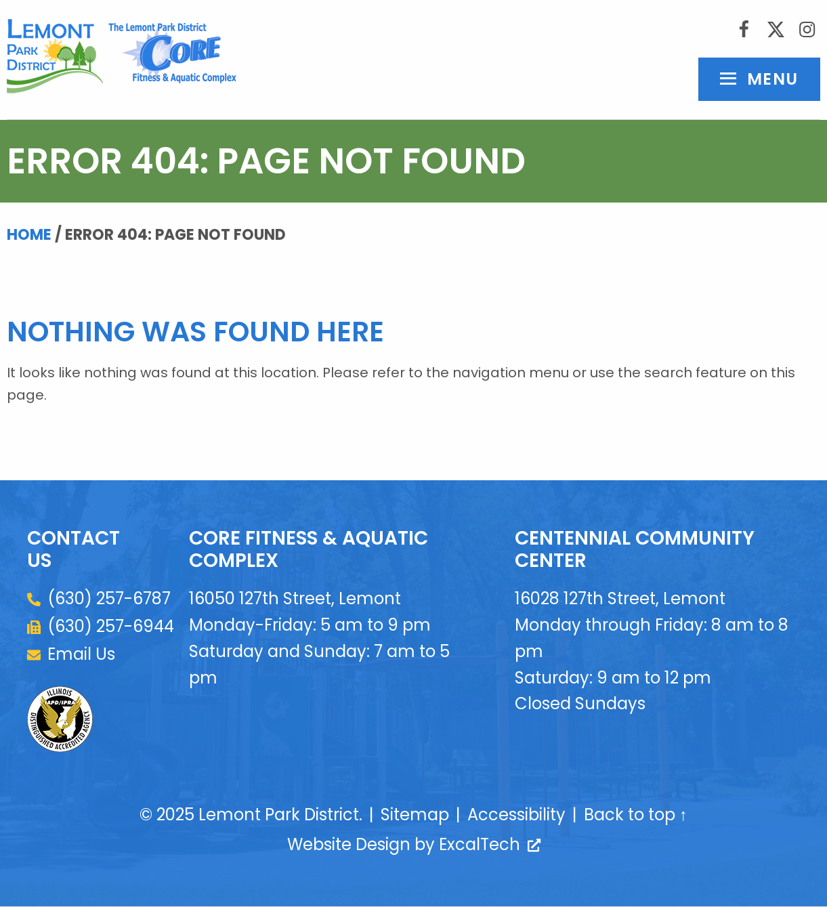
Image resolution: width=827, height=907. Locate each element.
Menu (773, 79)
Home (29, 235)
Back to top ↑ (635, 815)
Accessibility (516, 815)
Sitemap (415, 815)
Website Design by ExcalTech (413, 845)
